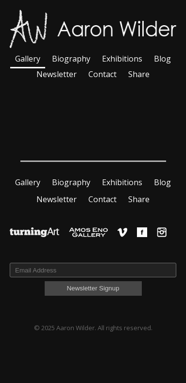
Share (139, 74)
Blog (162, 58)
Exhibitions (122, 58)
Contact (102, 74)
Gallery (27, 58)
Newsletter (56, 74)
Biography (71, 58)
